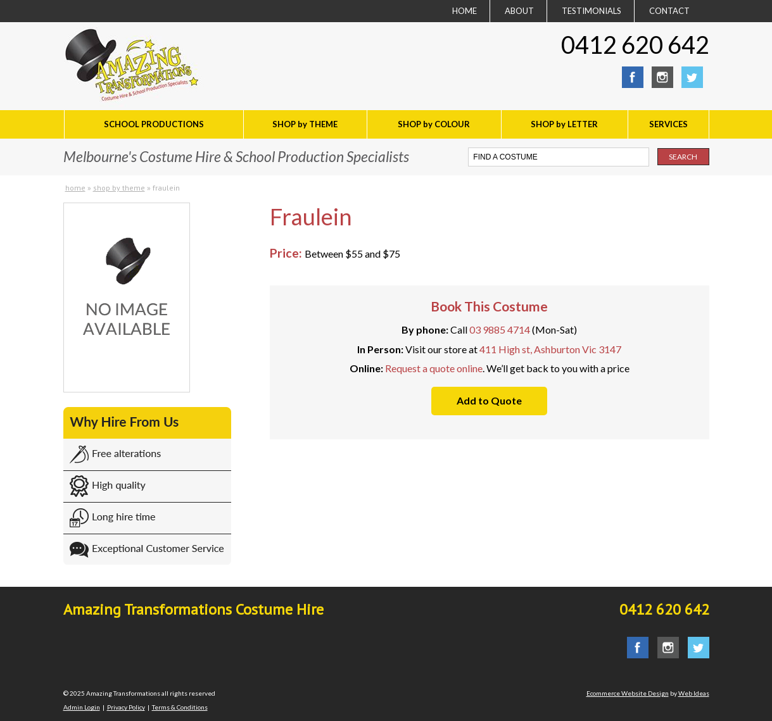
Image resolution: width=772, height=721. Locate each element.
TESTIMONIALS (591, 11)
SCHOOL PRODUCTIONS (154, 124)
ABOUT (519, 11)
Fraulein (166, 187)
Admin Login (81, 707)
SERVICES (668, 124)
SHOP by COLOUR (434, 124)
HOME (464, 11)
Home (75, 187)
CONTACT (669, 11)
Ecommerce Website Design (627, 693)
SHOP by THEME (305, 124)
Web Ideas (693, 693)
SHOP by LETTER (564, 124)
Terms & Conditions (180, 707)
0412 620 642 (635, 44)
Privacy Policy (126, 707)
